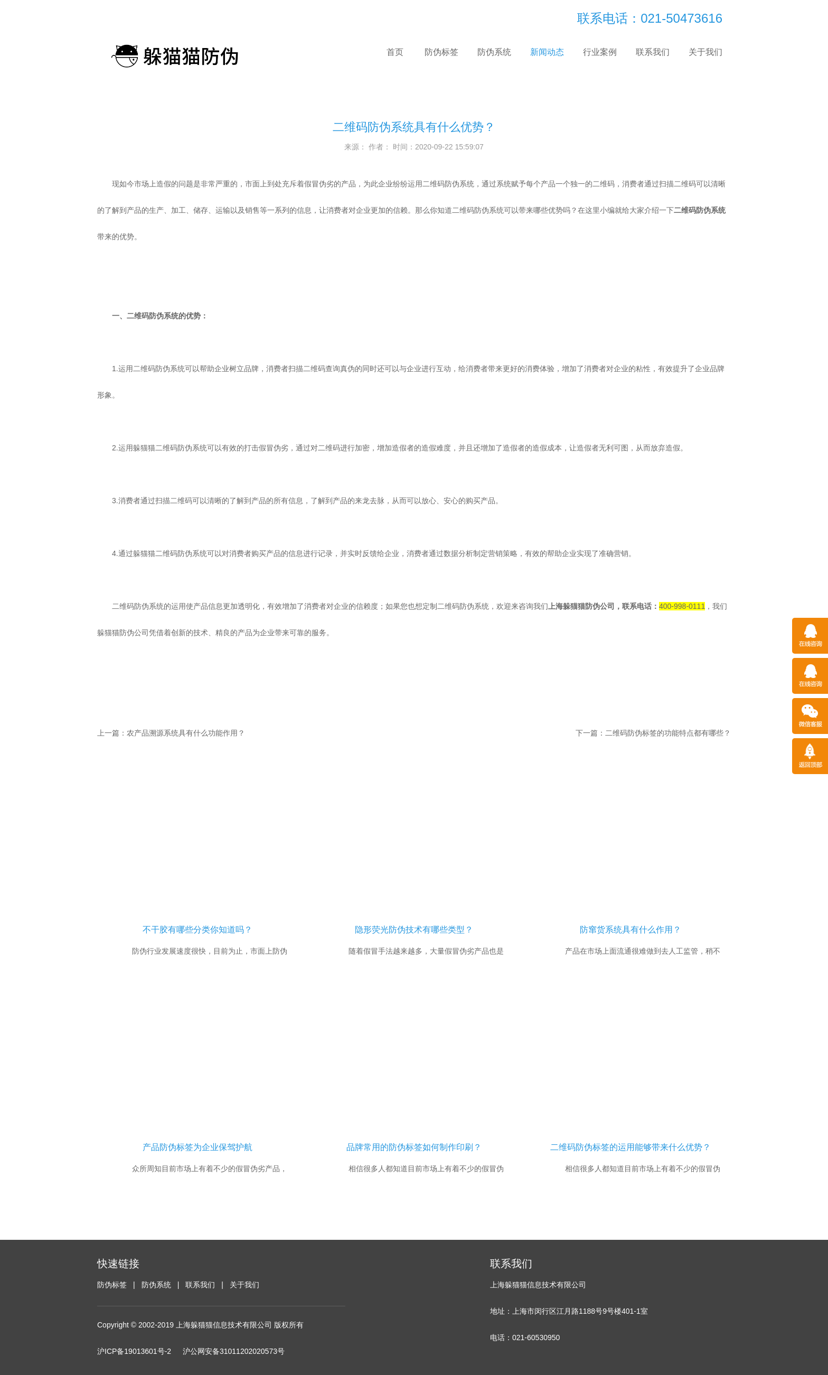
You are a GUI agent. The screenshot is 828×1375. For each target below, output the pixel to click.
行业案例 (600, 52)
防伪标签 (441, 52)
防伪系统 (494, 52)
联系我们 (653, 52)
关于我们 (705, 52)
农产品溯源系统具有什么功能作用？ (186, 733)
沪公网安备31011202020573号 (234, 1351)
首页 (395, 52)
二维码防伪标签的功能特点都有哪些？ (668, 733)
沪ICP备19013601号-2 (134, 1351)
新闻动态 (547, 52)
